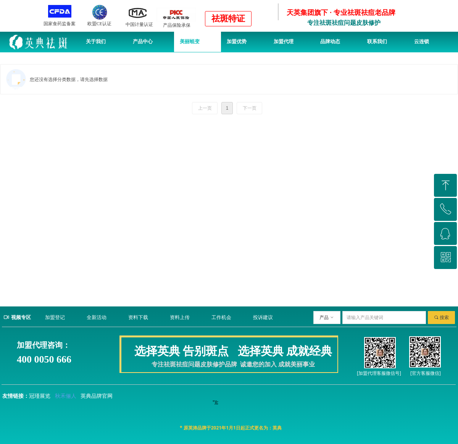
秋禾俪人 (65, 396)
